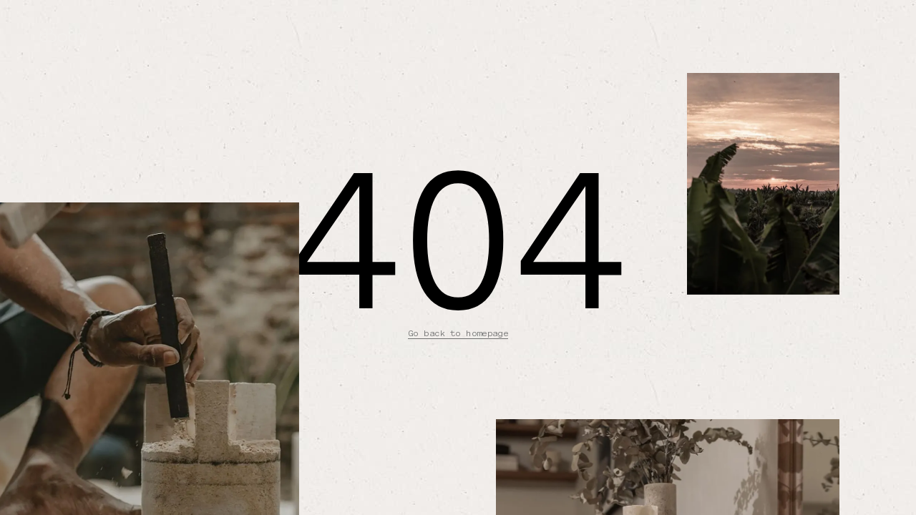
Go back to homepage (458, 333)
